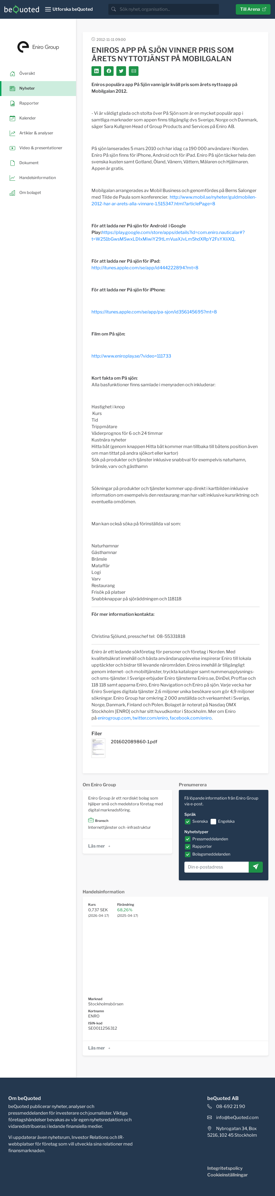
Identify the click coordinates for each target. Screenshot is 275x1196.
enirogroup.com (114, 718)
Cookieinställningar (227, 1175)
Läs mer (99, 846)
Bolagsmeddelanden (211, 854)
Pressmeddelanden (210, 839)
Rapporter (202, 846)
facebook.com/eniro (191, 718)
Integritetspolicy (225, 1168)
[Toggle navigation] (68, 9)
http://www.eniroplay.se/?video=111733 (131, 356)
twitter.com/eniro (150, 718)
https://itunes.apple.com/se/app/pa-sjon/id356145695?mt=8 (154, 312)
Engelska (226, 821)
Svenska (200, 821)
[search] (169, 9)
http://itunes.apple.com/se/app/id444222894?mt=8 (144, 267)
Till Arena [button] (253, 9)
